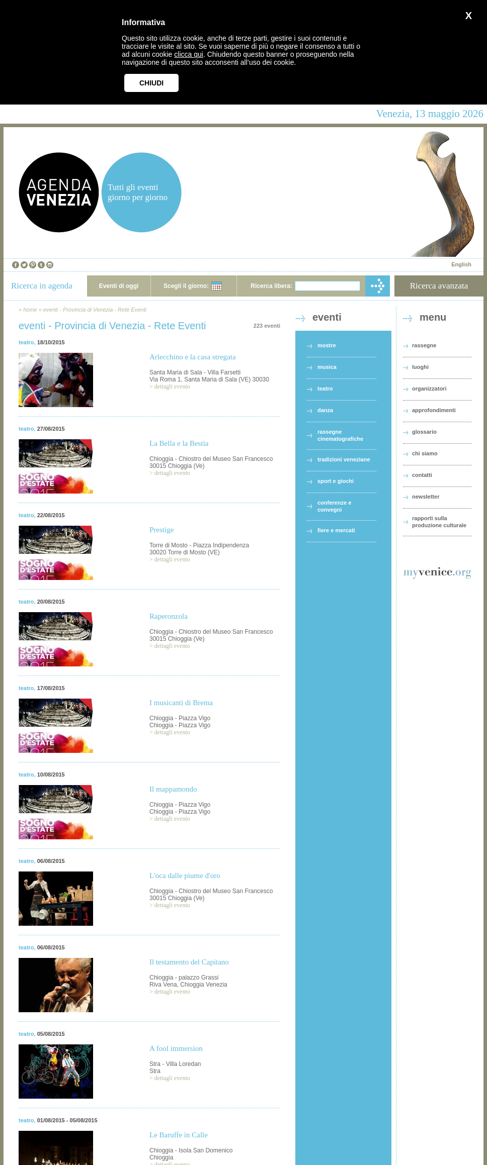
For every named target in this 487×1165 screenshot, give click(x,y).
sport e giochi (335, 481)
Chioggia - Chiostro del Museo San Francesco (211, 458)
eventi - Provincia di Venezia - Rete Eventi (94, 310)
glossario (424, 432)
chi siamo (425, 453)
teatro (26, 342)
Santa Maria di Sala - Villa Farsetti (194, 372)
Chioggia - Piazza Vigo (179, 718)
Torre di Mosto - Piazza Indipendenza (199, 545)
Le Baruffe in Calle (178, 1135)
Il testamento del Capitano (189, 962)
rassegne (424, 345)
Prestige (161, 530)
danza (325, 410)
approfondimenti (434, 410)
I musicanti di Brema (181, 703)
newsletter (425, 497)
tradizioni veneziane (343, 459)
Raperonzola (168, 616)
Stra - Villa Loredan (175, 1063)
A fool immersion (176, 1048)
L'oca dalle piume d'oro (184, 875)
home (30, 310)
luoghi (420, 367)
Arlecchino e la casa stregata (192, 357)
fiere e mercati (336, 530)
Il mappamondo (173, 789)
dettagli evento (172, 386)
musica (327, 367)
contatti (422, 475)
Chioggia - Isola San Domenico (190, 1150)
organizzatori (429, 388)
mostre (326, 345)
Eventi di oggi (119, 285)
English (461, 264)
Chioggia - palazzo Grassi (183, 977)
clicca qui (188, 54)
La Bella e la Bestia (178, 443)
